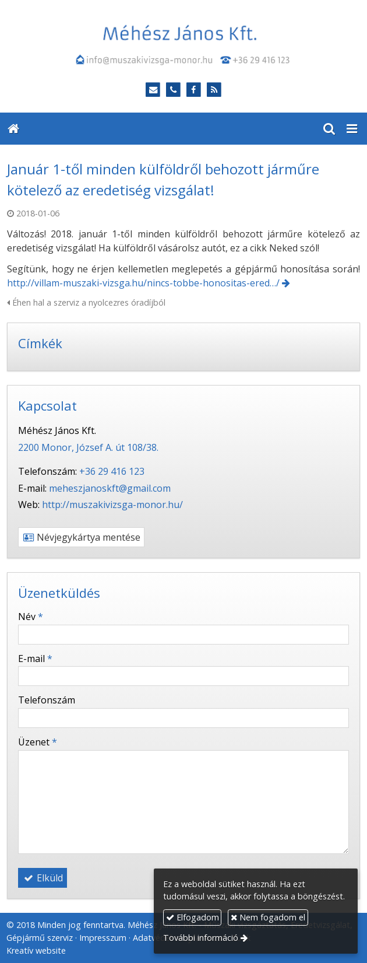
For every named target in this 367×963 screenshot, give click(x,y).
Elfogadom (192, 917)
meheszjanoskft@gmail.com (110, 488)
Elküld (42, 877)
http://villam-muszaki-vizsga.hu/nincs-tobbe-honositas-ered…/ (143, 282)
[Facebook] (193, 90)
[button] (352, 128)
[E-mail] (152, 90)
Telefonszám (46, 700)
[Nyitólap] (183, 44)
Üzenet (37, 742)
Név (30, 616)
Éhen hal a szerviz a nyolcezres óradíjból (86, 302)
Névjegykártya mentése (81, 537)
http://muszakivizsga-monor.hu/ (112, 504)
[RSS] (214, 90)
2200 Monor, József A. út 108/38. (88, 447)
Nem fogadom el (268, 917)
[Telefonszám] (173, 90)
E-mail (35, 658)
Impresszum (102, 937)
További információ (200, 937)
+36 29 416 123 (111, 471)
